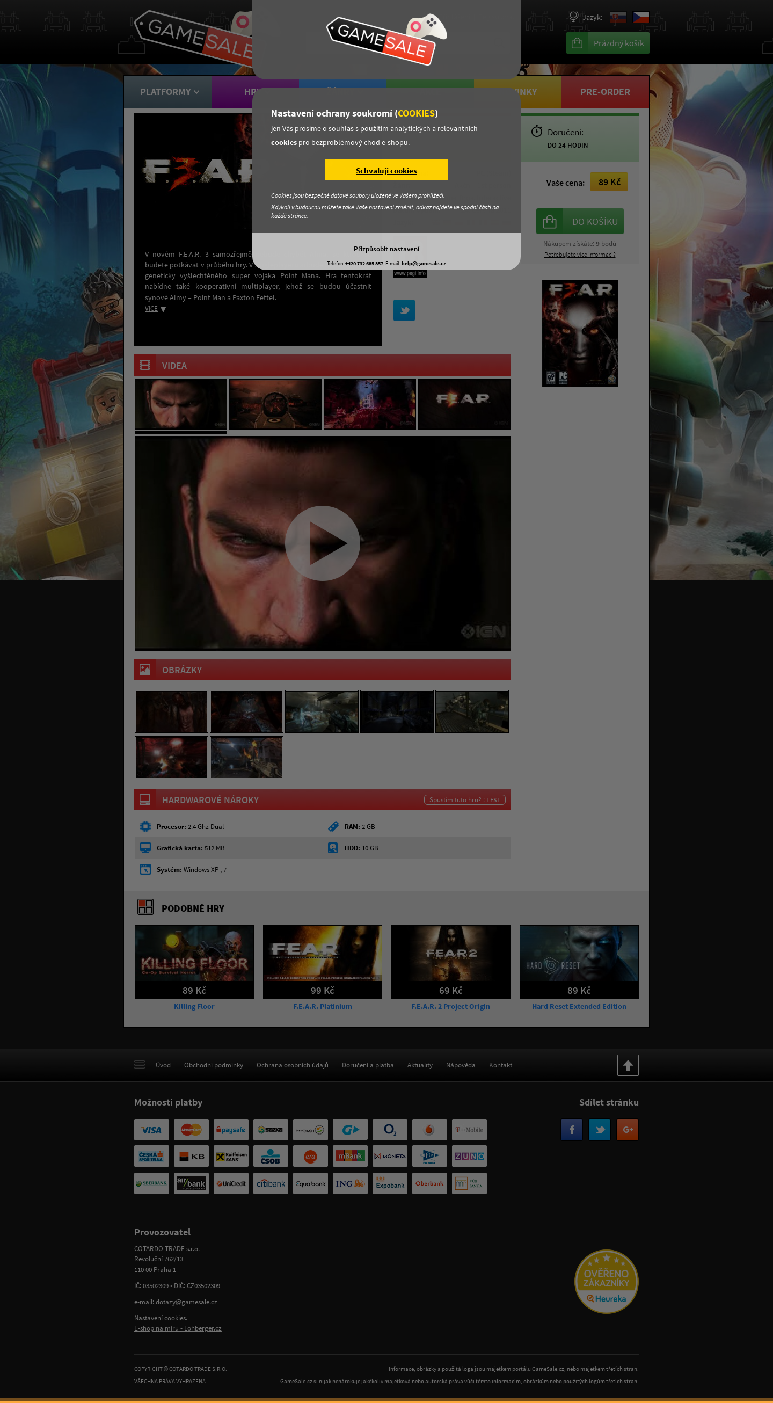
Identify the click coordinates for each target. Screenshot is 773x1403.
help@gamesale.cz (424, 263)
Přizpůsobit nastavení (386, 248)
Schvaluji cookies (386, 170)
